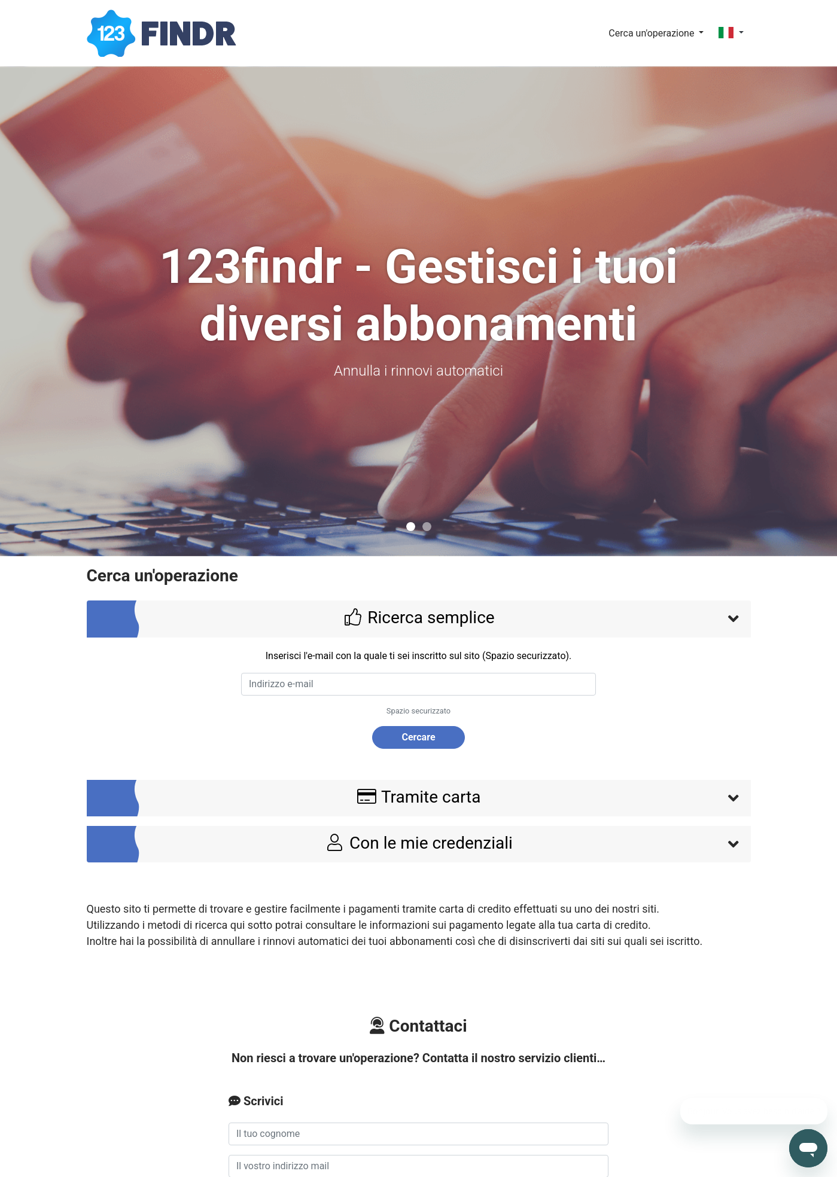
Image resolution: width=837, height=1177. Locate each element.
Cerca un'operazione (652, 33)
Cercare (418, 737)
